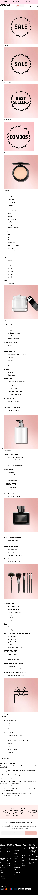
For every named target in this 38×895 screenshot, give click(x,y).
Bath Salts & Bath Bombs (15, 465)
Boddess (10, 752)
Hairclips (10, 620)
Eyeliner (10, 237)
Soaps (9, 463)
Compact (10, 205)
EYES (6, 231)
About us (2, 849)
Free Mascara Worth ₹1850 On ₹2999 (13, 2)
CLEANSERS (9, 324)
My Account (16, 795)
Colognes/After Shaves (15, 555)
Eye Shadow (11, 242)
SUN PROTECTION (15, 392)
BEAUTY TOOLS (10, 651)
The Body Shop (12, 749)
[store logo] (5, 5)
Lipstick (10, 260)
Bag (5, 624)
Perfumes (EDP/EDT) (14, 549)
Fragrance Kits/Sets (14, 562)
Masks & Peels (12, 372)
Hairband (10, 618)
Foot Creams (12, 490)
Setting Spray (12, 225)
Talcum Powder (12, 480)
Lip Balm (10, 277)
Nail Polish (11, 283)
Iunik (9, 726)
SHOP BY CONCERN (12, 407)
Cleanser (10, 330)
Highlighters (11, 222)
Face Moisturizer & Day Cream (17, 354)
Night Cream (11, 357)
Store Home (7, 795)
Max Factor (11, 738)
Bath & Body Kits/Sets (14, 496)
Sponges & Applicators (15, 647)
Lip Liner (10, 271)
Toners (10, 345)
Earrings (10, 615)
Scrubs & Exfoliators (14, 333)
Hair (15, 861)
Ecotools (10, 743)
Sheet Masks (11, 375)
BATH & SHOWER (11, 454)
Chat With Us (32, 863)
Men (15, 864)
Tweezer (10, 657)
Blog (1, 862)
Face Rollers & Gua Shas (15, 669)
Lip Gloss (10, 268)
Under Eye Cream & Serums (16, 381)
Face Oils (10, 360)
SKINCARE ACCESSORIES (14, 663)
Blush (9, 213)
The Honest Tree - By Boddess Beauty (19, 741)
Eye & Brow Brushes (14, 642)
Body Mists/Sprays (13, 540)
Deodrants (11, 543)
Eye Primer (11, 248)
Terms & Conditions (10, 858)
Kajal (9, 234)
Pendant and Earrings (14, 606)
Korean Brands (10, 720)
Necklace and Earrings (14, 612)
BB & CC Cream (12, 219)
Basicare (10, 755)
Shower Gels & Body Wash (16, 457)
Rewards (6, 758)
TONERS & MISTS (11, 342)
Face (6, 194)
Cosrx (9, 723)
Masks (6, 369)
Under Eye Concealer (14, 251)
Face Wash (11, 327)
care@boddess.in (32, 859)
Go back (6, 786)
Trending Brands (10, 732)
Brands (6, 716)
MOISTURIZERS (10, 351)
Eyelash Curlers (12, 654)
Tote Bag (10, 630)
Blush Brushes (12, 639)
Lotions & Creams (13, 475)
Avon (9, 746)
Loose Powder (12, 211)
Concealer (11, 199)
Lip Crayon (11, 266)
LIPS (5, 257)
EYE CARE (8, 378)
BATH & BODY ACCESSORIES (16, 672)
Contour (10, 208)
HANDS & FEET (10, 484)
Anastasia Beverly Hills (15, 735)
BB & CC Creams (13, 366)
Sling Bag (10, 627)
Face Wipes (11, 336)
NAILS (6, 280)
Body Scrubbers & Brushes (16, 675)
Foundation (11, 202)
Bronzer (10, 216)
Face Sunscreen (16, 395)
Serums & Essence (13, 363)
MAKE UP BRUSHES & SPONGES (17, 633)
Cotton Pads (11, 666)
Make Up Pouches (13, 659)
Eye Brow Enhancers (14, 245)
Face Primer (11, 197)
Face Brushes (12, 636)
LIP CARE (11, 385)
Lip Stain (10, 274)
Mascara (10, 240)
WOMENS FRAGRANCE (13, 537)
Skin (15, 853)
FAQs (8, 849)
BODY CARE (9, 469)
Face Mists (11, 348)
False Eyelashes (12, 254)
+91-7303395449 (32, 855)
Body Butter (11, 472)
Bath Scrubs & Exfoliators (15, 460)
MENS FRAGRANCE (11, 546)
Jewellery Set (9, 603)
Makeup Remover (13, 227)
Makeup (16, 850)
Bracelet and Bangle (14, 609)
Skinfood (10, 729)
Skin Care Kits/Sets (13, 401)
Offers (21, 5)
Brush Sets (11, 645)
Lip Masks (14, 388)
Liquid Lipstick (12, 263)
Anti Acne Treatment (14, 410)
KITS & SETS (9, 398)
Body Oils (11, 478)
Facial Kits (11, 404)
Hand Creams (12, 487)
